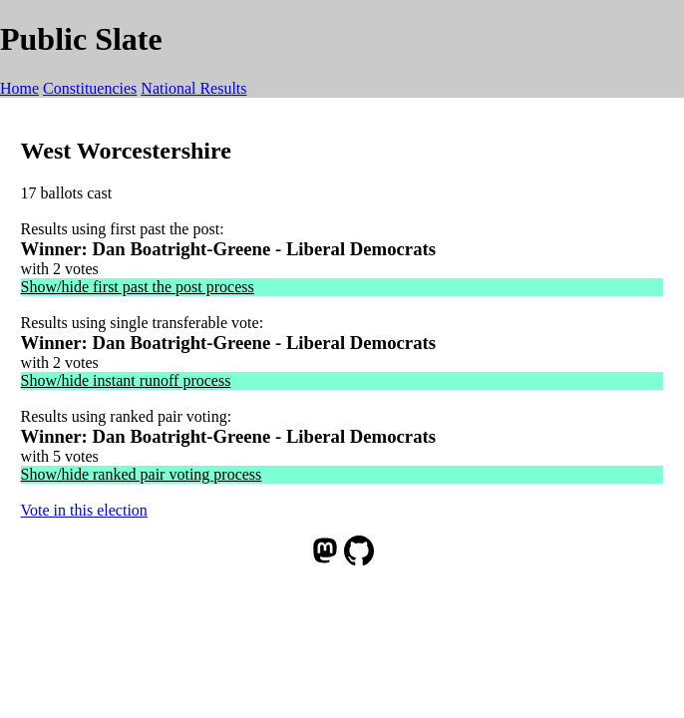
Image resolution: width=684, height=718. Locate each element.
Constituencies (90, 88)
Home (19, 88)
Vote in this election (84, 510)
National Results (193, 88)
